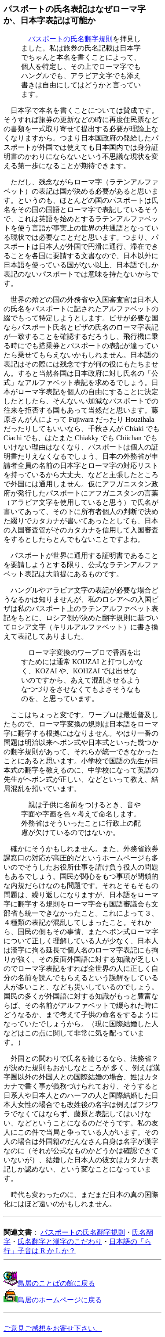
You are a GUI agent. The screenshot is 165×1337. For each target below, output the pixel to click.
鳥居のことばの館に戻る (49, 1283)
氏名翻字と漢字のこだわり (60, 1241)
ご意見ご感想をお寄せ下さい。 (53, 1328)
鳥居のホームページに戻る (53, 1300)
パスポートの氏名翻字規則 (70, 39)
